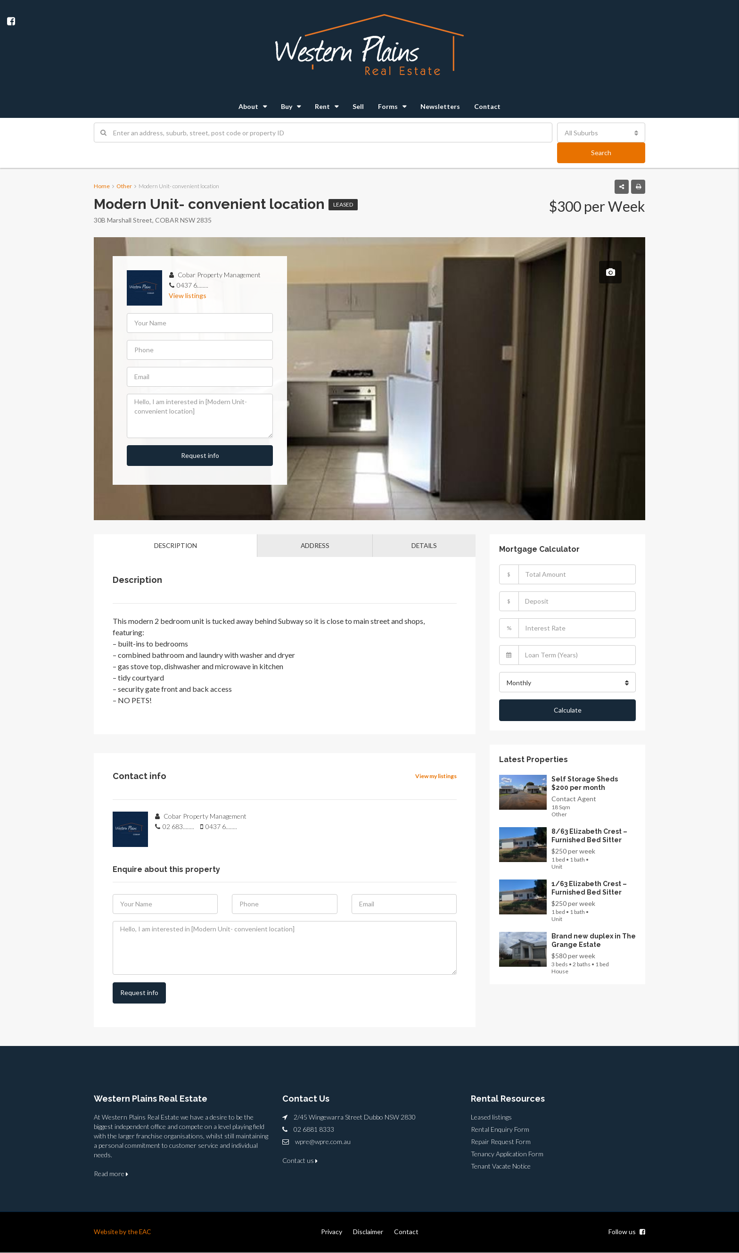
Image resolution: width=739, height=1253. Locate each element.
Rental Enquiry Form (500, 1130)
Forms (388, 106)
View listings (187, 295)
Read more (111, 1174)
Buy (286, 106)
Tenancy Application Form (507, 1154)
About (248, 106)
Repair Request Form (501, 1142)
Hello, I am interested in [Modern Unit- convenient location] (200, 416)
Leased (343, 204)
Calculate (568, 709)
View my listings (436, 776)
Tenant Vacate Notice (501, 1166)
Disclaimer (368, 1232)
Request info (200, 455)
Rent (322, 106)
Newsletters (440, 106)
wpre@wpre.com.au (323, 1142)
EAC (147, 1232)
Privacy (331, 1232)
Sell (358, 106)
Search (601, 153)
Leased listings (491, 1117)
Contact (487, 106)
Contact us (300, 1161)
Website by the (117, 1232)
